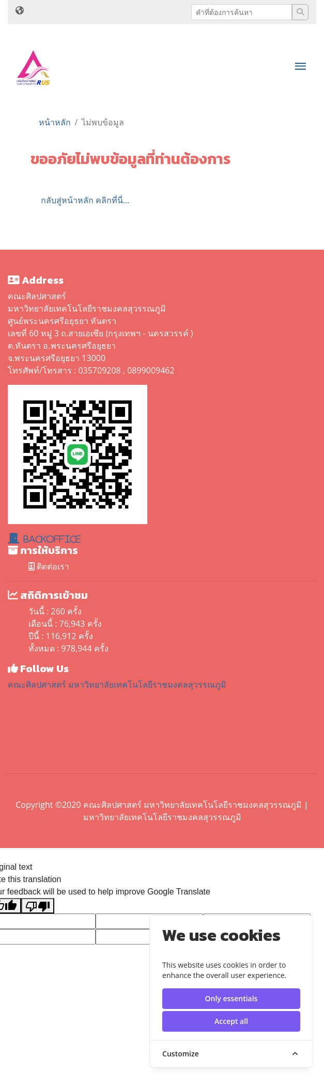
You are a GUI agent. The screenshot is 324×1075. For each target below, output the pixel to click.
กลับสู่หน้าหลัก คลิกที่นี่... (85, 200)
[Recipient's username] (241, 12)
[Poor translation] (37, 906)
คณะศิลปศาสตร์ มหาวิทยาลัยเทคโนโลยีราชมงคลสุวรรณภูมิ (117, 684)
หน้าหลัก (55, 122)
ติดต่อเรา (48, 566)
